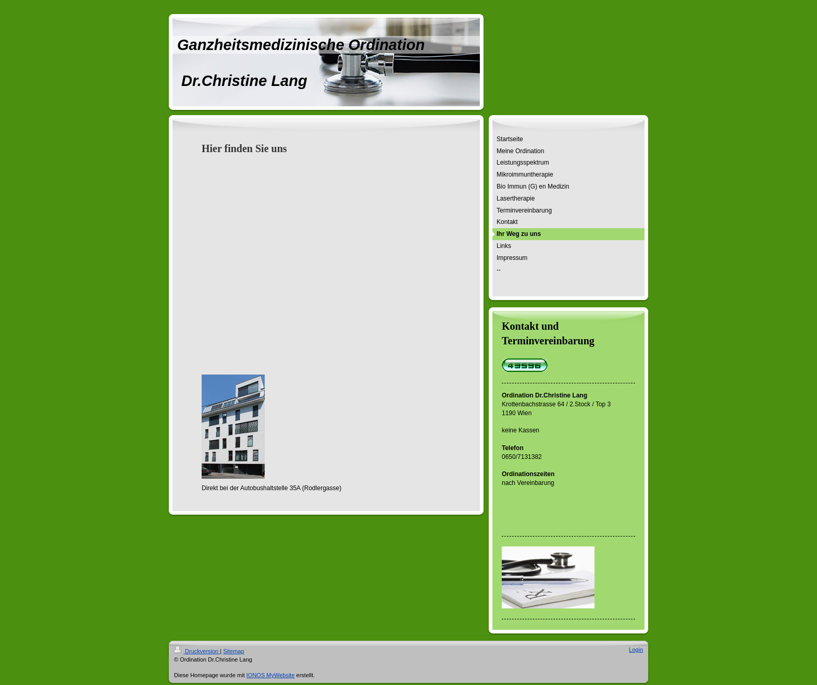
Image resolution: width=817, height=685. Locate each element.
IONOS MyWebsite (270, 675)
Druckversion (197, 651)
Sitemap (233, 651)
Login (636, 649)
